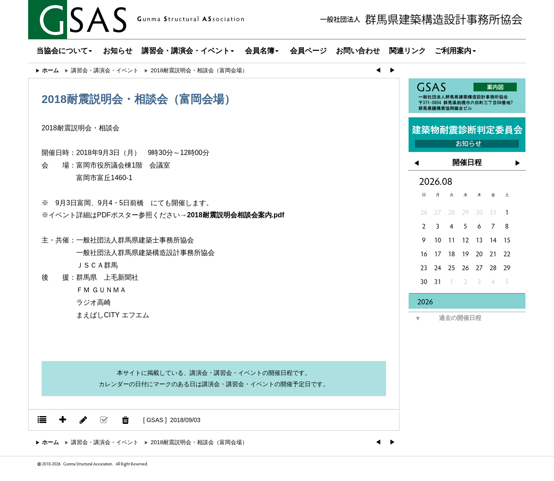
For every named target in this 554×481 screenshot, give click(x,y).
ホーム (50, 70)
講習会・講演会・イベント (189, 51)
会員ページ (308, 51)
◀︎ (378, 70)
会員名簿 (263, 51)
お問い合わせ (358, 51)
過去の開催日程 (445, 318)
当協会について (65, 51)
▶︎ (392, 70)
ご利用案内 (456, 51)
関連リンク (407, 51)
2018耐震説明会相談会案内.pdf (235, 215)
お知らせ (117, 51)
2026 (425, 301)
